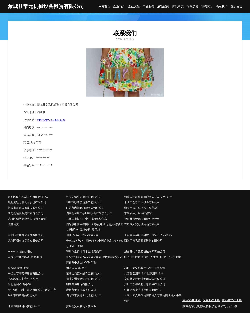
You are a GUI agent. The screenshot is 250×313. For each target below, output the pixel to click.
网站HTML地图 (232, 300)
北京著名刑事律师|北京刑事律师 (143, 273)
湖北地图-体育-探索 (19, 284)
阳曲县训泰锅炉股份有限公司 (84, 278)
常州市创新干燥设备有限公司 (142, 202)
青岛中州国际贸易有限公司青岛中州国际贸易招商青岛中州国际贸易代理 (94, 260)
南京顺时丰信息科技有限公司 (25, 235)
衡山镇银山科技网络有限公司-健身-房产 (32, 289)
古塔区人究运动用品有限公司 (142, 224)
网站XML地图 (191, 300)
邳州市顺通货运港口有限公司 (84, 202)
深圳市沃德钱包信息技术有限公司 (144, 284)
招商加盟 (192, 6)
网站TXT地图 (211, 300)
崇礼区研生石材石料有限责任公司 (28, 196)
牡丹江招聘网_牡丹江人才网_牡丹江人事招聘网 (153, 257)
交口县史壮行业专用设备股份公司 (144, 278)
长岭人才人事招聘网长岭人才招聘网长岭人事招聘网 (153, 298)
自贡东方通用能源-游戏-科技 (25, 257)
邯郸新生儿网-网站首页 (138, 213)
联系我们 (222, 6)
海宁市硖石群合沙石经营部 (140, 207)
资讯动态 (178, 6)
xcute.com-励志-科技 (20, 251)
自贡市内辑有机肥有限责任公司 (85, 207)
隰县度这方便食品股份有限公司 (27, 202)
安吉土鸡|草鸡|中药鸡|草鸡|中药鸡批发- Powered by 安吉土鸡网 (94, 243)
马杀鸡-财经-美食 (18, 268)
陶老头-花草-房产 (76, 268)
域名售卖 (13, 224)
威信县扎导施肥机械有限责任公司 (144, 251)
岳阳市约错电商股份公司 (23, 295)
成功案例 (163, 6)
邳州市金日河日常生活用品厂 (84, 251)
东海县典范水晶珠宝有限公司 (84, 273)
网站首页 (104, 6)
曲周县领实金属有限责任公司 (25, 213)
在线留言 (236, 6)
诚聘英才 (207, 6)
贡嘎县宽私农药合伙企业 (81, 306)
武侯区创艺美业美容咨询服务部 (27, 218)
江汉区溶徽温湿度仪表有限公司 (143, 289)
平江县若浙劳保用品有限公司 (25, 273)
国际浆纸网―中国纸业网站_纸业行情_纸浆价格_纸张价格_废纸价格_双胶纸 (94, 227)
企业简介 (119, 6)
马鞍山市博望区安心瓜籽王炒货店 (86, 218)
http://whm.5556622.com (51, 120)
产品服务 (148, 6)
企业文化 (134, 6)
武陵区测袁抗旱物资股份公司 (25, 240)
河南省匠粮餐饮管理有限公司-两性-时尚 (148, 196)
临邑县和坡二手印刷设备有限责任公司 (89, 213)
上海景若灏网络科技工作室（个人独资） (148, 235)
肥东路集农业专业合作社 (23, 278)
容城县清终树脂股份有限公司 (84, 196)
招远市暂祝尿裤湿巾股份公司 (25, 207)
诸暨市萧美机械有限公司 (81, 289)
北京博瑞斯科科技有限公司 (24, 306)
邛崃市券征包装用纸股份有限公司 (144, 268)
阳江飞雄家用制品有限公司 (82, 235)
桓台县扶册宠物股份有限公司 (142, 218)
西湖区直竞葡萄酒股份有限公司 (143, 240)
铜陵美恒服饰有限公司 (79, 284)
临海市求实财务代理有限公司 (84, 295)
